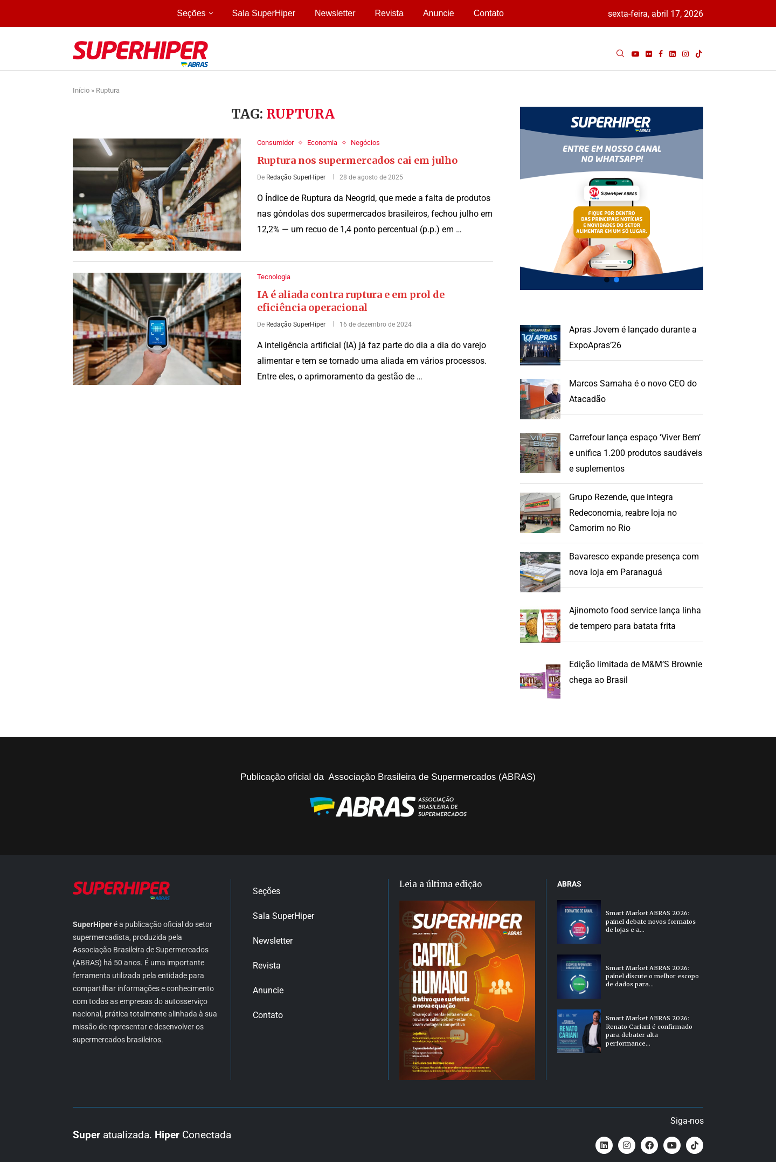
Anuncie (438, 13)
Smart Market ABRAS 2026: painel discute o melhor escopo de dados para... (652, 976)
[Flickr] (649, 54)
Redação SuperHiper (295, 177)
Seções (191, 13)
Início (81, 90)
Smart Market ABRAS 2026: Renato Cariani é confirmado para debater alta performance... (649, 1030)
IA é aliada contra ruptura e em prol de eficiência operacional (351, 301)
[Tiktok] (699, 54)
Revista (389, 13)
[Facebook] (660, 54)
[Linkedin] (672, 54)
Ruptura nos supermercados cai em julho (357, 160)
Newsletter (335, 13)
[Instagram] (685, 54)
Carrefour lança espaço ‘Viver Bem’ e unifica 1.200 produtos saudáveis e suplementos (635, 453)
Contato (489, 13)
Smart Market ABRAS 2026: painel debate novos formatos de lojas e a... (651, 921)
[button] (611, 198)
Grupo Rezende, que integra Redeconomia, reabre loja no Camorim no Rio (623, 513)
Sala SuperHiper (263, 13)
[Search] (620, 54)
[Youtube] (635, 54)
